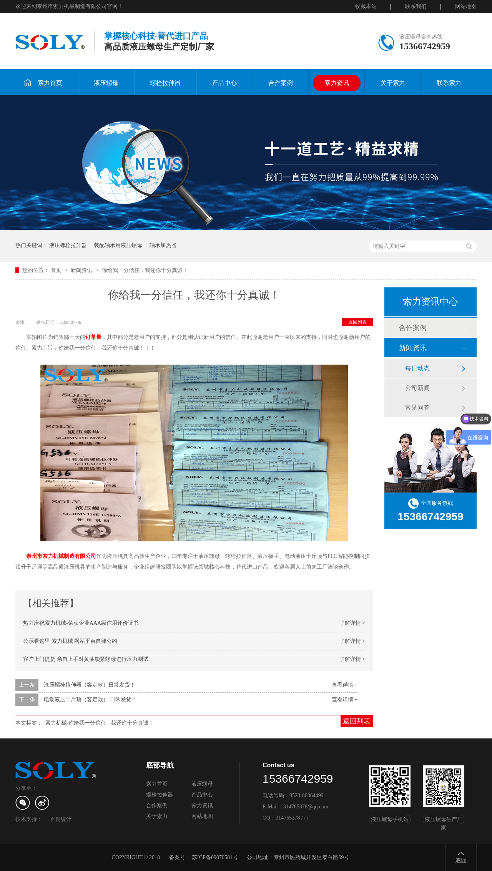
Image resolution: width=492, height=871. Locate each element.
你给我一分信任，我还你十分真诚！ (145, 270)
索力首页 (43, 82)
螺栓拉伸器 (165, 83)
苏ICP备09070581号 (215, 857)
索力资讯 (336, 83)
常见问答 (417, 407)
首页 (57, 270)
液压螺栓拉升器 (68, 245)
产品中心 (224, 83)
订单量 (93, 337)
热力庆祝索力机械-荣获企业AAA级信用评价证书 (81, 623)
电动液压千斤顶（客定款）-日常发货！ (90, 699)
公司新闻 (417, 388)
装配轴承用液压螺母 (118, 245)
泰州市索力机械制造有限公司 (61, 556)
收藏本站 (366, 6)
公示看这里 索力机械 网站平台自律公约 (70, 641)
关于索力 (393, 83)
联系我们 (416, 6)
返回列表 (357, 322)
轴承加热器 (163, 245)
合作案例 (280, 83)
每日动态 (417, 368)
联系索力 (449, 83)
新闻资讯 (82, 270)
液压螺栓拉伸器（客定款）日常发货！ (89, 685)
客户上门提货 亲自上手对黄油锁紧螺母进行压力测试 (85, 659)
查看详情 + (344, 685)
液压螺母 (106, 83)
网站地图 (466, 6)
